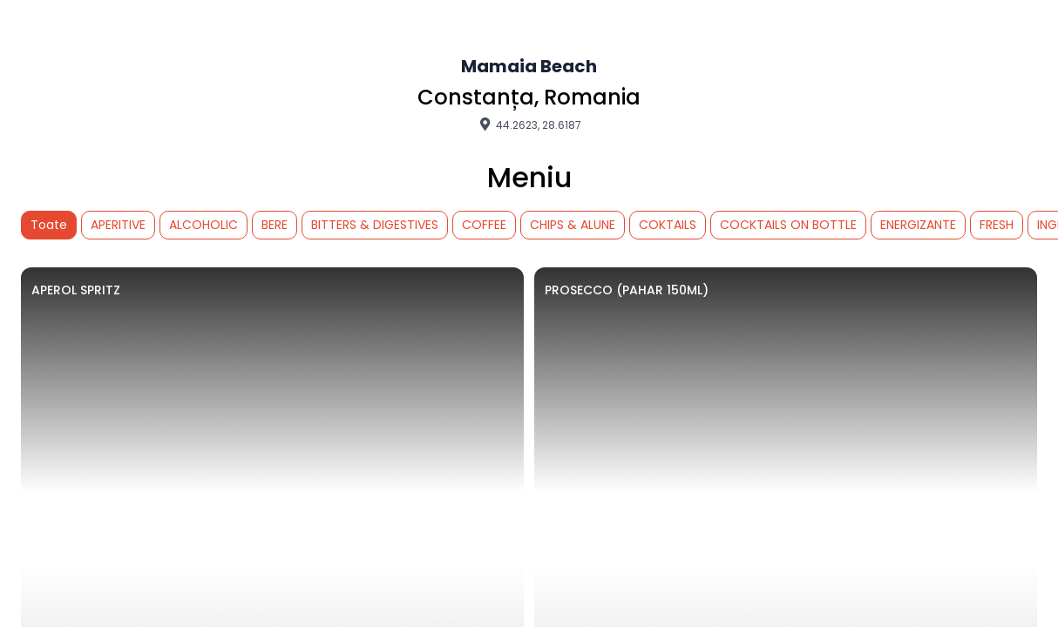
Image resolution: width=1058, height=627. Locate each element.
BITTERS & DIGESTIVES (374, 224)
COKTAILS (667, 224)
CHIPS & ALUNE (572, 224)
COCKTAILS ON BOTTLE (788, 224)
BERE (274, 224)
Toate (49, 224)
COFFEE (484, 224)
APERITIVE (118, 224)
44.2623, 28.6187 (529, 124)
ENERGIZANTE (918, 224)
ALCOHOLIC (203, 224)
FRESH (997, 224)
